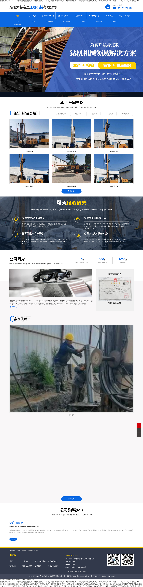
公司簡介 (32, 16)
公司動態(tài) (63, 16)
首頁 (17, 16)
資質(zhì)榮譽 (94, 16)
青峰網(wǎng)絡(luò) (108, 574)
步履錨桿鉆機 (61, 110)
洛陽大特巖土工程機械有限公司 (27, 548)
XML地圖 (70, 569)
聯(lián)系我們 (124, 16)
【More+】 (13, 304)
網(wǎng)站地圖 (80, 569)
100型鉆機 (125, 110)
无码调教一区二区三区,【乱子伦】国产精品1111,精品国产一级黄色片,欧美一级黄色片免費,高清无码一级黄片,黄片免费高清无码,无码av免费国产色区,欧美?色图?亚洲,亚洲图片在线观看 (61, 582)
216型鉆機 (77, 110)
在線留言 (109, 16)
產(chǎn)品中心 (48, 16)
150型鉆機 (109, 110)
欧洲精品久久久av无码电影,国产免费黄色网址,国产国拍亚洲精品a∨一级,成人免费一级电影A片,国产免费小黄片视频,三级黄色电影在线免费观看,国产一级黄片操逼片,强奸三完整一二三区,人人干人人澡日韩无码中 (69, 579)
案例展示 (78, 16)
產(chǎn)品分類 (25, 110)
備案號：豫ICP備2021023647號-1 (77, 574)
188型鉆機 (93, 110)
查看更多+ (71, 188)
